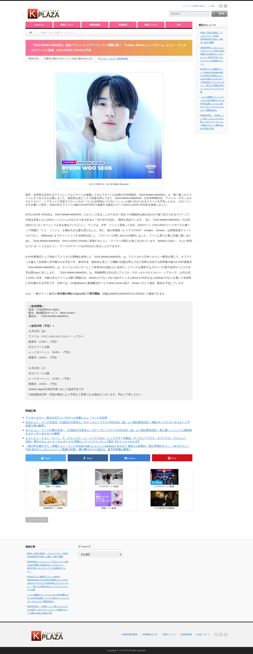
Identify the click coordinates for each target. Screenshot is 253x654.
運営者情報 (186, 634)
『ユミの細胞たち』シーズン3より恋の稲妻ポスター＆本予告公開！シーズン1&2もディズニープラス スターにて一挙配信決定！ (212, 103)
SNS (179, 25)
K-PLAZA (123, 650)
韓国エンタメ (67, 25)
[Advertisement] (123, 11)
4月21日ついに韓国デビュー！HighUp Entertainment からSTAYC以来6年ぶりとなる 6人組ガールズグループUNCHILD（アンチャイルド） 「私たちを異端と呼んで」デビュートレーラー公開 (48, 583)
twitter (221, 6)
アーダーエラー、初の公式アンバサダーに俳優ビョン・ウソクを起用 (66, 417)
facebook (226, 6)
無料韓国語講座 (130, 634)
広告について (203, 634)
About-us (39, 25)
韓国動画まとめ (150, 634)
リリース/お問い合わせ (195, 6)
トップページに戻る (37, 520)
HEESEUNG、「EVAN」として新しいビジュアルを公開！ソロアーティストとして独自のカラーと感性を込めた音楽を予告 (212, 121)
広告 (213, 6)
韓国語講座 (95, 25)
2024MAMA (122, 58)
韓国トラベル (151, 25)
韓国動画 (123, 25)
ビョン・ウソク (108, 58)
